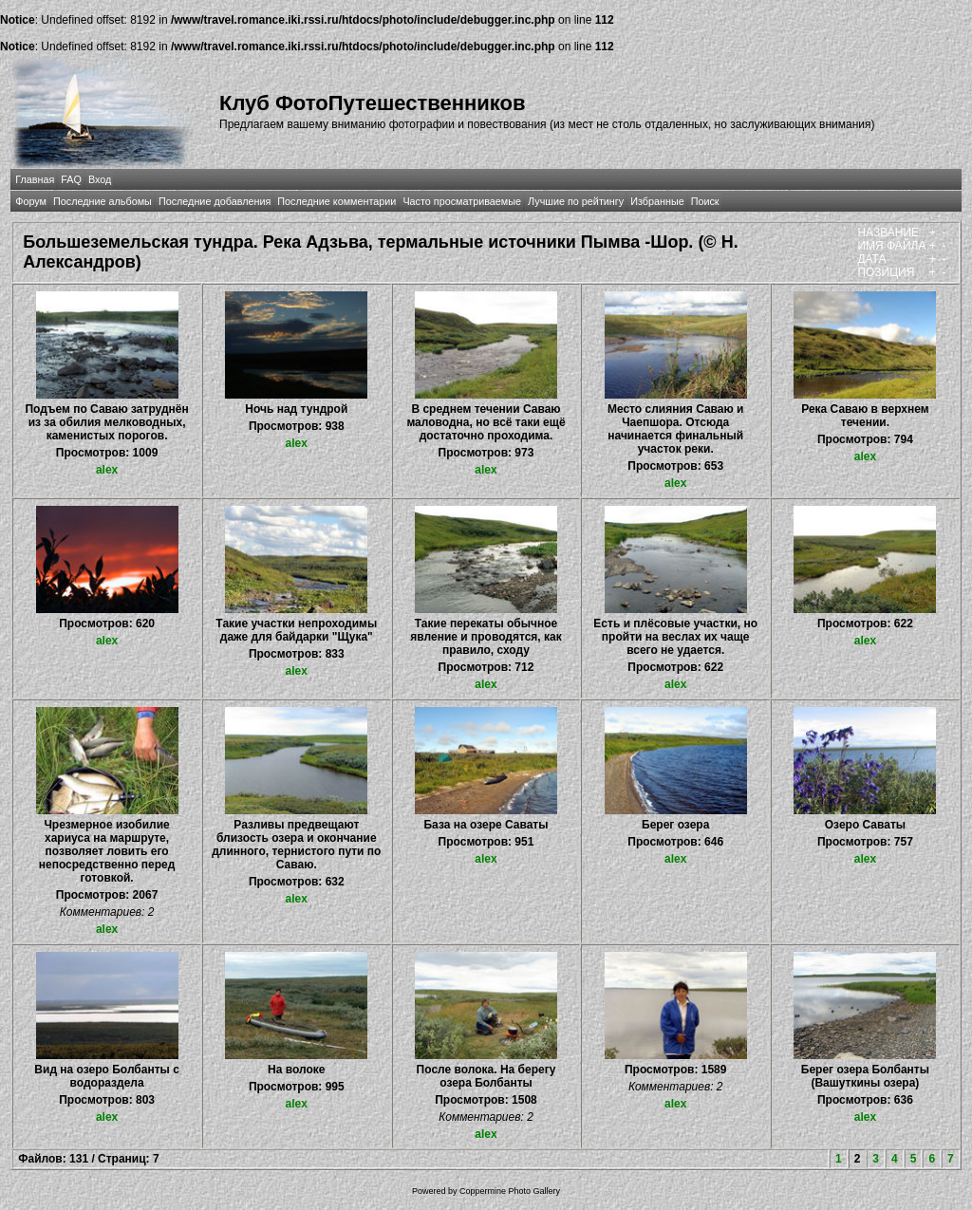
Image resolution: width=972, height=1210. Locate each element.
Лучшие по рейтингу (576, 201)
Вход (99, 179)
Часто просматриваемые (461, 201)
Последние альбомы (102, 201)
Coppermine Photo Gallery (509, 1191)
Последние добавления (215, 201)
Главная (34, 179)
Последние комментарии (336, 201)
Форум (31, 201)
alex (107, 469)
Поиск (705, 201)
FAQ (71, 179)
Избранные (656, 201)
